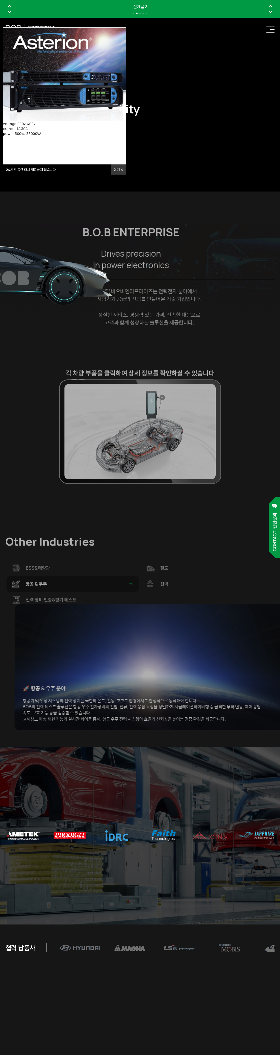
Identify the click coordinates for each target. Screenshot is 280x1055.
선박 (214, 600)
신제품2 (140, 7)
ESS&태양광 (79, 584)
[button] (9, 6)
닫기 (118, 169)
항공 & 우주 (79, 600)
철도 (214, 584)
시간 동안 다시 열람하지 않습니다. (31, 169)
